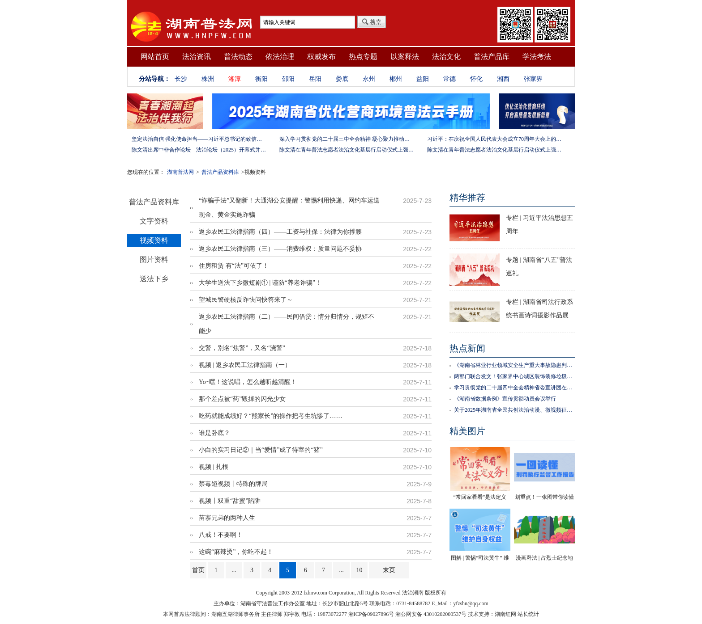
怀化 (476, 79)
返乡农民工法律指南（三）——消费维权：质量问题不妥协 (280, 248)
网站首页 (155, 56)
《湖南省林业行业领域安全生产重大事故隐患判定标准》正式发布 (514, 365)
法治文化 (446, 56)
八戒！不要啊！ (221, 534)
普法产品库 (491, 56)
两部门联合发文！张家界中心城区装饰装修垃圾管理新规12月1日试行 (514, 376)
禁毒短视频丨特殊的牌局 (233, 484)
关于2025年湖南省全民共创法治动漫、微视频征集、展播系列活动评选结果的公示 (514, 410)
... (233, 570)
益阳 (422, 79)
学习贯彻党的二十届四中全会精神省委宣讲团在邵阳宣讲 (514, 387)
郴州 (396, 79)
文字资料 (154, 221)
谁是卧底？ (214, 433)
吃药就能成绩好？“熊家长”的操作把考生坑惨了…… (270, 416)
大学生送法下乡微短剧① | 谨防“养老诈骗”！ (260, 282)
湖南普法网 (180, 172)
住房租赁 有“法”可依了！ (234, 265)
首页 (198, 570)
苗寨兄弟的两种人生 (227, 517)
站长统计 (528, 614)
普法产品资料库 (220, 172)
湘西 (503, 79)
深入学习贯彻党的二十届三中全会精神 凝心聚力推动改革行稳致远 (346, 139)
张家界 (533, 79)
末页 (389, 570)
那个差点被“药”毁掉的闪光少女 (242, 399)
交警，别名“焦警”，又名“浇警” (242, 348)
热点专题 (363, 56)
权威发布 (321, 56)
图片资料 (154, 259)
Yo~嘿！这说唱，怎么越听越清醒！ (248, 382)
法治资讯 (196, 56)
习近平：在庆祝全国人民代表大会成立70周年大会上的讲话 (494, 139)
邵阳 (288, 79)
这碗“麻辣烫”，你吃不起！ (236, 551)
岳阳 (315, 79)
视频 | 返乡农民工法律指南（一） (245, 365)
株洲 (207, 79)
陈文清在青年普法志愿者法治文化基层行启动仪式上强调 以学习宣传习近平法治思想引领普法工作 (346, 150)
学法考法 (536, 56)
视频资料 (154, 240)
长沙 (181, 79)
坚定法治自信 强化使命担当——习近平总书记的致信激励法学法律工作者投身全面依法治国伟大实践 (199, 139)
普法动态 (238, 56)
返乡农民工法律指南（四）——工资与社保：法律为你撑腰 (280, 231)
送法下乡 (154, 278)
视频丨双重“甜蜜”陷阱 (230, 501)
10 (359, 570)
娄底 (342, 79)
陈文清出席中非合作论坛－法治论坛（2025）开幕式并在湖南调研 (199, 150)
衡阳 (261, 79)
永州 (369, 79)
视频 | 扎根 (213, 467)
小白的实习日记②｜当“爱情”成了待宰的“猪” (261, 450)
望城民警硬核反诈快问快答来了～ (246, 299)
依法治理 (279, 56)
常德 (449, 79)
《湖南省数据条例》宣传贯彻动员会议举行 (505, 399)
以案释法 (404, 56)
